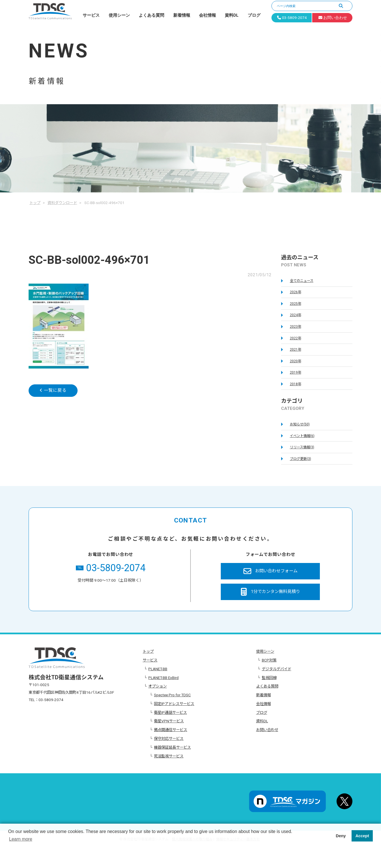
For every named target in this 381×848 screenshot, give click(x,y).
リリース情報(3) (302, 447)
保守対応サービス (168, 738)
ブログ (254, 15)
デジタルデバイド (276, 669)
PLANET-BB (157, 669)
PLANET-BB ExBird (163, 678)
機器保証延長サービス (172, 747)
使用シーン (119, 15)
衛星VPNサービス (169, 721)
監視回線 (269, 678)
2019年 (295, 372)
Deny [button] (341, 836)
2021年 (295, 350)
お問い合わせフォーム (270, 571)
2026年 (295, 292)
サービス (91, 15)
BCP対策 (269, 660)
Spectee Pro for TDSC (172, 695)
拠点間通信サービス (170, 730)
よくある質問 (151, 15)
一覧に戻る (53, 390)
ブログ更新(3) (300, 459)
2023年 (295, 327)
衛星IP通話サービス (170, 712)
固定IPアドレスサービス (174, 704)
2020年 (295, 361)
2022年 (295, 338)
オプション (157, 686)
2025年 (295, 304)
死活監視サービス (168, 756)
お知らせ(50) (300, 424)
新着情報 (181, 15)
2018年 (295, 384)
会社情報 (207, 15)
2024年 (295, 315)
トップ (148, 651)
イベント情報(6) (302, 436)
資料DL (232, 15)
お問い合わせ (267, 730)
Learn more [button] (20, 839)
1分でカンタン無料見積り (270, 592)
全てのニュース (301, 281)
